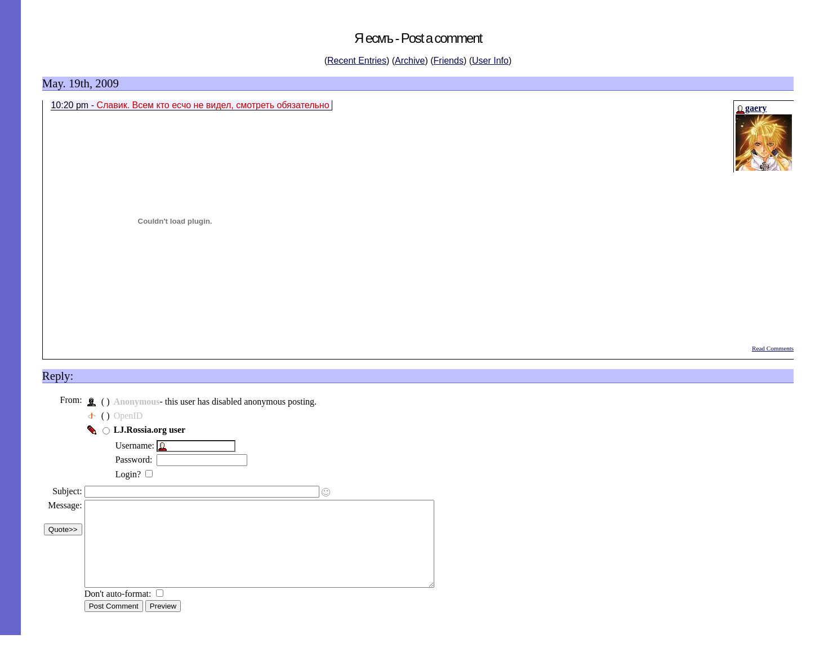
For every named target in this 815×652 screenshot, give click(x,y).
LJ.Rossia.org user (154, 429)
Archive (410, 60)
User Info (490, 60)
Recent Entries (356, 60)
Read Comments (773, 348)
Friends (449, 60)
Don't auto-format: (123, 610)
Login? (133, 474)
